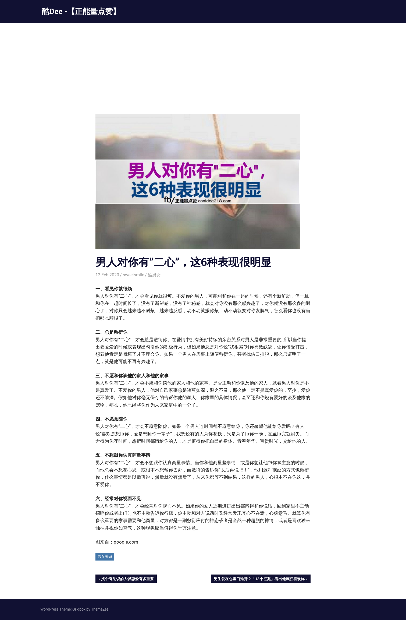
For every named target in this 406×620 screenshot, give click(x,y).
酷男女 (154, 274)
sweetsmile (133, 274)
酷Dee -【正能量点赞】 (81, 11)
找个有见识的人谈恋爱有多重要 (127, 579)
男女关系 (104, 556)
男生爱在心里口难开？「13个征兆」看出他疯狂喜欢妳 (259, 579)
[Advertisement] (203, 63)
